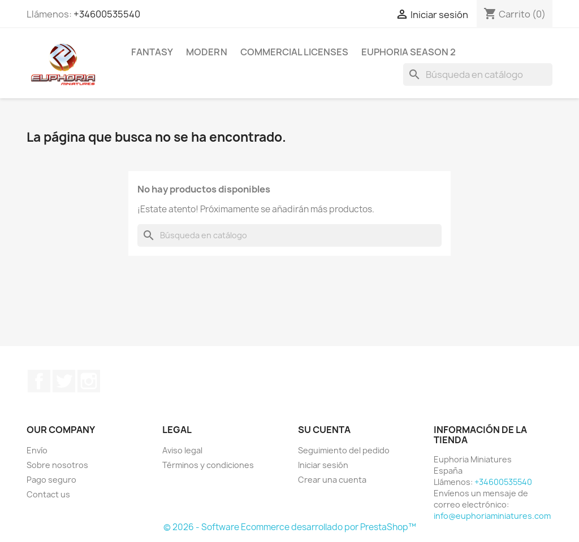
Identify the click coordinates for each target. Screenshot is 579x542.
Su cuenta (324, 429)
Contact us (48, 494)
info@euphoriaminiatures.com (492, 515)
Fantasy (152, 52)
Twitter (64, 381)
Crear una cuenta (332, 479)
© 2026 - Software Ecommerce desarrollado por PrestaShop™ (289, 527)
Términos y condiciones (208, 465)
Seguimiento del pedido (344, 450)
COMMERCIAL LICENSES (294, 52)
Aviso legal (182, 450)
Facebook (39, 381)
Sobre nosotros (57, 465)
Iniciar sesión (323, 465)
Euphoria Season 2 (408, 52)
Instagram (88, 381)
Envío (37, 450)
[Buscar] (477, 74)
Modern (206, 52)
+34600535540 (107, 14)
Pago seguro (51, 479)
